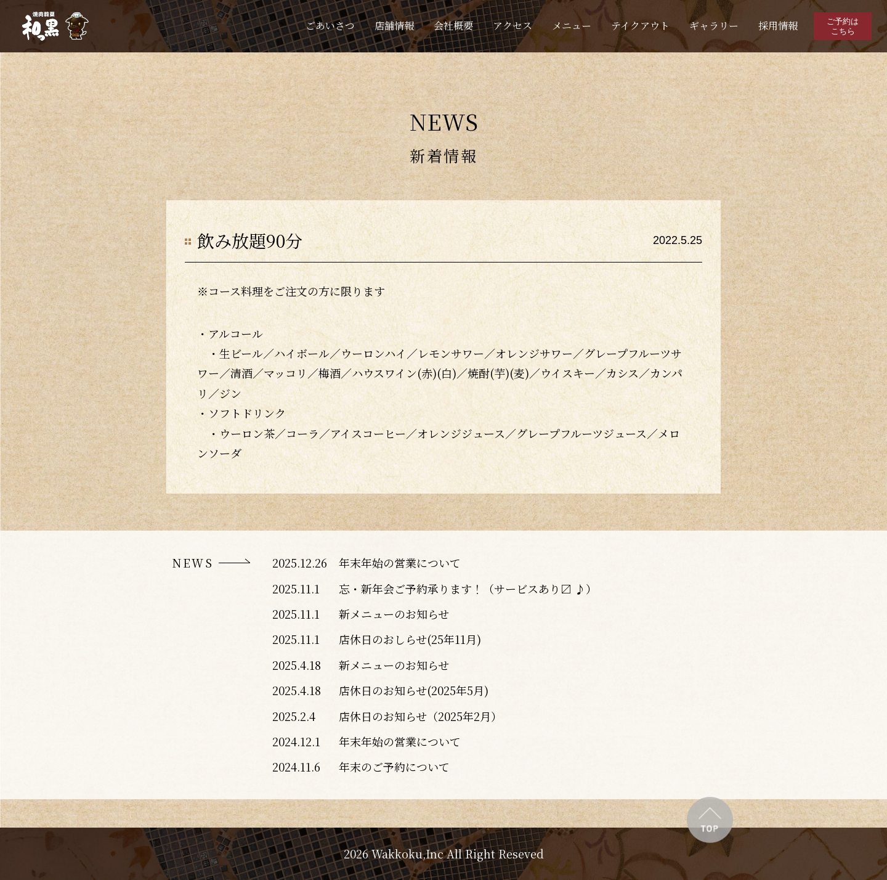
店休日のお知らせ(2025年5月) (413, 690)
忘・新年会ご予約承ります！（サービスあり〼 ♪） (468, 589)
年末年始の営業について (400, 563)
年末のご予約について (394, 767)
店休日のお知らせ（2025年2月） (420, 716)
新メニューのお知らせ (394, 614)
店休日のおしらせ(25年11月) (410, 639)
